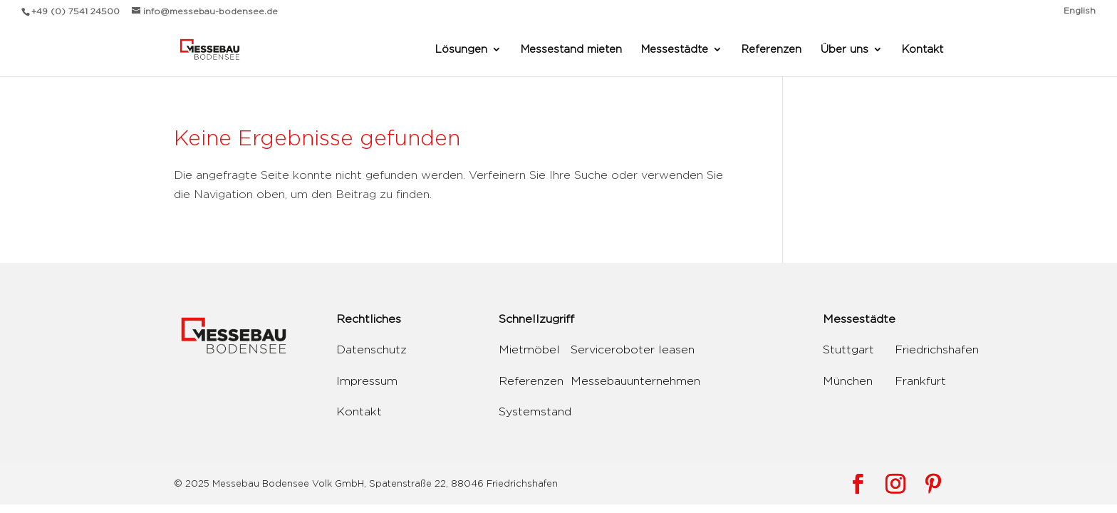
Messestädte (674, 49)
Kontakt (922, 49)
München (848, 381)
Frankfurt (920, 381)
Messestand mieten (571, 49)
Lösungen (461, 49)
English (1080, 10)
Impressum (367, 381)
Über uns (844, 49)
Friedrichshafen (937, 349)
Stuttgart (848, 349)
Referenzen (771, 49)
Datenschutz (371, 349)
